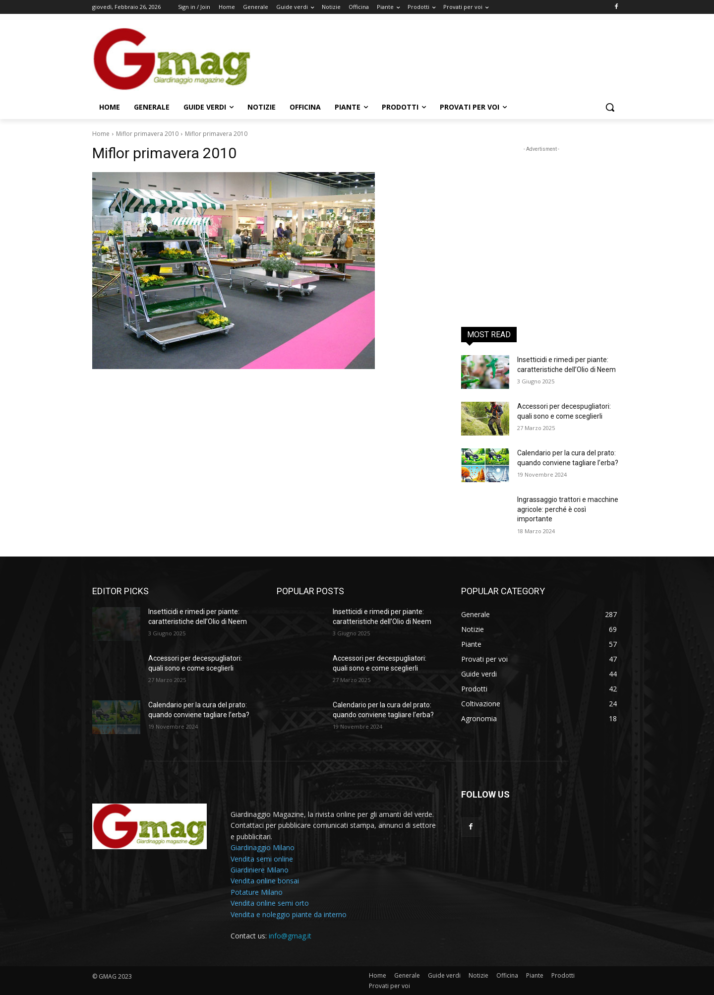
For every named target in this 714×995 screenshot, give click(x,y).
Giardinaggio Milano (263, 847)
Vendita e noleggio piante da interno (289, 914)
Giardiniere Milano (260, 869)
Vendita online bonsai (265, 880)
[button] (610, 107)
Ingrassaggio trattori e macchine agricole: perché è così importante (567, 509)
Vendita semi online (262, 859)
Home (101, 133)
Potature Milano (257, 892)
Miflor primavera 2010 (147, 133)
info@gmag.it (290, 935)
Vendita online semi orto (270, 903)
